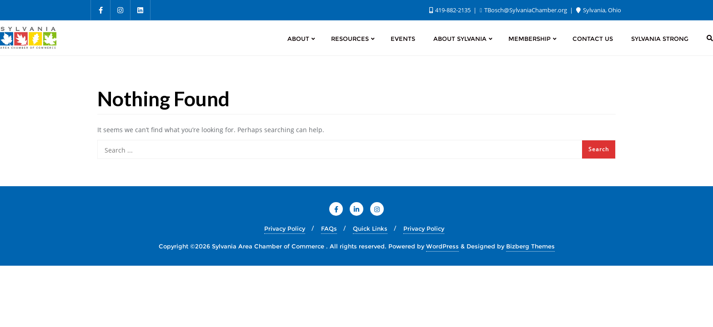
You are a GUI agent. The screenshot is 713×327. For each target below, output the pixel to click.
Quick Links (370, 228)
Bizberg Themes (530, 246)
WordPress (442, 246)
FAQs (329, 228)
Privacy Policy (284, 228)
